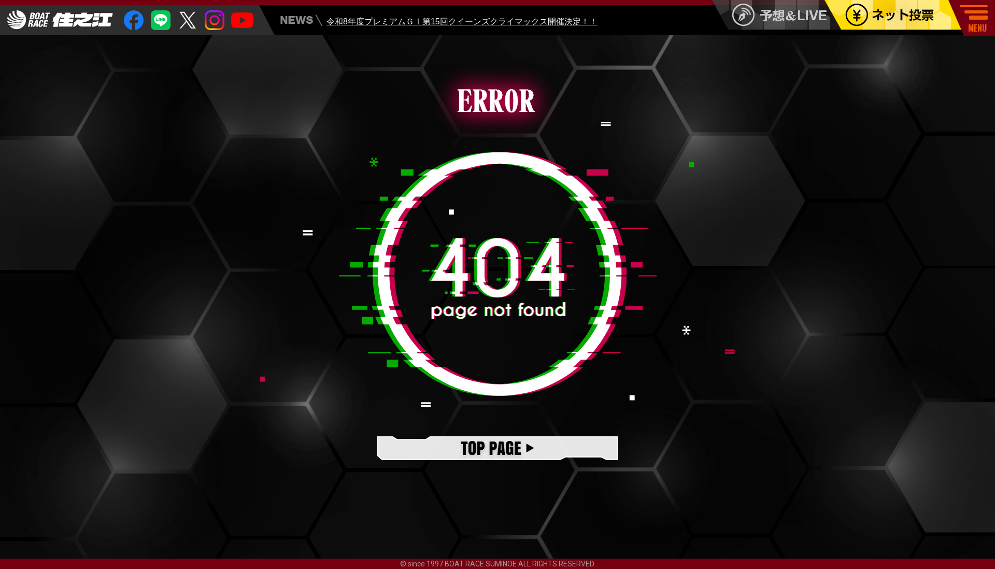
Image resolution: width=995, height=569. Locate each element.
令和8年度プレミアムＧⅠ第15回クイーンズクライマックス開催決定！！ (462, 22)
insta (214, 20)
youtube (242, 20)
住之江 (60, 20)
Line (160, 20)
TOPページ (497, 449)
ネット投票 (900, 15)
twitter (187, 20)
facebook (133, 20)
